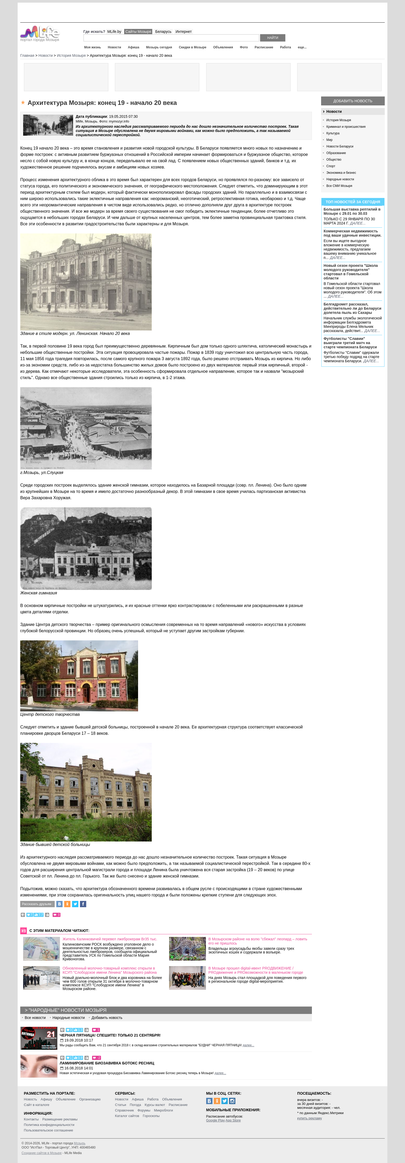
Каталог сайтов (127, 1116)
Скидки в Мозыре (192, 47)
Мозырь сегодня (159, 47)
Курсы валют (155, 1105)
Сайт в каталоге (36, 1105)
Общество (333, 159)
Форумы (144, 1110)
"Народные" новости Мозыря (68, 1010)
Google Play (215, 1120)
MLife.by (114, 31)
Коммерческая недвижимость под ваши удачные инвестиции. (353, 233)
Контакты (31, 1119)
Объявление (65, 1099)
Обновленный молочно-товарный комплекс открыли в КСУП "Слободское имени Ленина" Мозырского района (110, 970)
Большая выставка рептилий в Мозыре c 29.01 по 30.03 (352, 211)
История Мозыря (338, 120)
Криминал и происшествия (346, 127)
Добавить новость (352, 101)
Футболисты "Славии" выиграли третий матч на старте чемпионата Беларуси (350, 342)
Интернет (184, 31)
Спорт (330, 166)
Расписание (264, 47)
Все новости (35, 1018)
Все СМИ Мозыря (339, 186)
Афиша (133, 47)
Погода (135, 1105)
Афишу (46, 1099)
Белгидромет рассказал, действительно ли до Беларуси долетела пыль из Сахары (353, 308)
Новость (30, 1099)
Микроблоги (163, 1110)
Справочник (124, 1110)
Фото (244, 47)
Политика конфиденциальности (49, 1125)
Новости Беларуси (339, 146)
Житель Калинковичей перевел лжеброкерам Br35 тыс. (110, 939)
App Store (233, 1120)
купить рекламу (309, 1118)
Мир (329, 140)
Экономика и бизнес (341, 173)
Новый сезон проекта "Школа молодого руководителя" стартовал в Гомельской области (351, 271)
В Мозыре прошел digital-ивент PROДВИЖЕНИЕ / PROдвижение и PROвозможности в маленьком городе (256, 970)
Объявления (223, 47)
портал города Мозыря (40, 38)
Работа (285, 47)
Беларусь (163, 31)
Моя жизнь (92, 47)
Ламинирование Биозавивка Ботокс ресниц (107, 1063)
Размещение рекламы (60, 1119)
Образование (336, 153)
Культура (333, 133)
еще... (302, 47)
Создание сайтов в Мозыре (42, 1153)
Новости (114, 47)
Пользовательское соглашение (48, 1130)
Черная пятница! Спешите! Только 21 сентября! (110, 1035)
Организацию (89, 1099)
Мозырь (79, 1143)
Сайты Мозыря (138, 31)
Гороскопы (151, 1116)
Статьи (120, 1105)
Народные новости (340, 179)
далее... (358, 223)
